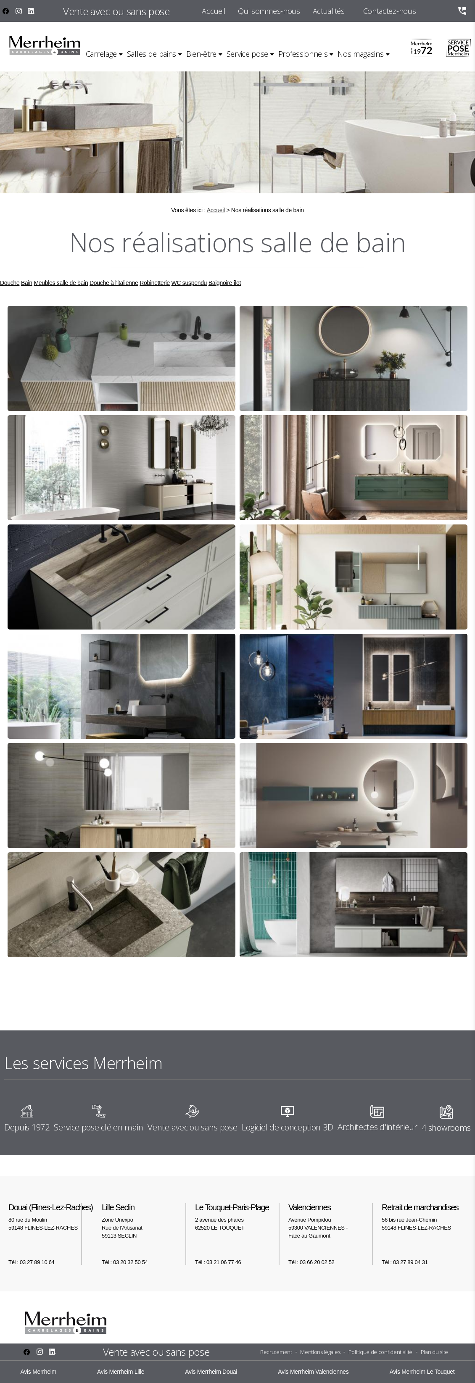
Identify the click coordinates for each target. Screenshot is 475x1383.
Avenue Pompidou (330, 1220)
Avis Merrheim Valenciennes (313, 1371)
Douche (9, 282)
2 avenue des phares (237, 1216)
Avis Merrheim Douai (211, 1371)
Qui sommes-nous (269, 11)
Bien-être (201, 54)
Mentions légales (320, 1352)
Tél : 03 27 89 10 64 (31, 1262)
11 (291, 986)
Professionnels (303, 54)
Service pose (247, 54)
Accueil (213, 11)
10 (276, 986)
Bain (26, 282)
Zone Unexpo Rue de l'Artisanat (144, 1220)
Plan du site (434, 1352)
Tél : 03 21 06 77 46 (218, 1262)
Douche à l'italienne (114, 282)
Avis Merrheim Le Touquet (422, 1371)
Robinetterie (155, 282)
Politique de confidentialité (380, 1352)
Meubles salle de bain (61, 282)
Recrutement (276, 1352)
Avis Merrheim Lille (120, 1371)
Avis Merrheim (38, 1371)
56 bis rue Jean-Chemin (424, 1216)
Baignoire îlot (224, 282)
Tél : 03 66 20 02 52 (311, 1262)
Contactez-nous (389, 11)
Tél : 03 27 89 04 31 (405, 1262)
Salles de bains (151, 54)
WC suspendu (189, 282)
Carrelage (101, 54)
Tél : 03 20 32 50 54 (125, 1262)
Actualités (329, 11)
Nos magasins (360, 54)
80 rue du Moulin (50, 1216)
